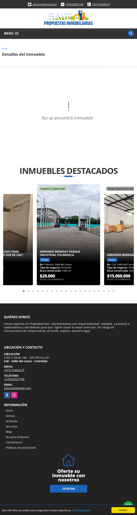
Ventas (10, 416)
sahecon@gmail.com (44, 4)
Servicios (12, 426)
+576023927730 (74, 4)
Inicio (4, 48)
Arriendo (12, 421)
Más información (81, 510)
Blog (9, 432)
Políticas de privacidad (21, 447)
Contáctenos (14, 442)
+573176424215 (101, 4)
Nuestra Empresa (17, 437)
